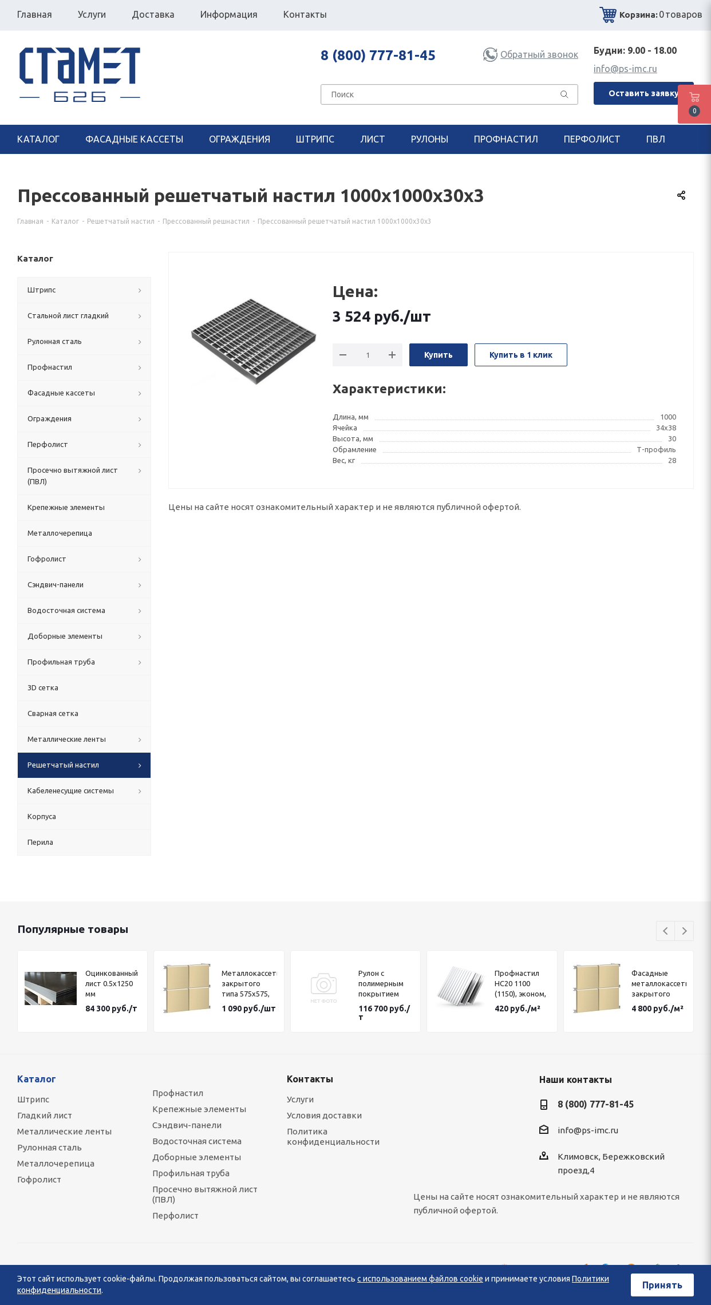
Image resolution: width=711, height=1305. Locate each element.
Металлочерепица (55, 1163)
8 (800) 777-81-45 (378, 55)
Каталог (36, 1079)
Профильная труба (191, 1173)
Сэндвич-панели (187, 1125)
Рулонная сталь (49, 1147)
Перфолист (175, 1215)
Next (684, 932)
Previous (666, 932)
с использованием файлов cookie (420, 1278)
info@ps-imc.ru (625, 69)
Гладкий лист (44, 1115)
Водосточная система (197, 1141)
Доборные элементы (196, 1157)
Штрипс (33, 1099)
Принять (662, 1285)
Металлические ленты (64, 1131)
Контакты (310, 1079)
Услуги (300, 1099)
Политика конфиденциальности (333, 1136)
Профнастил (177, 1093)
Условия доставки (324, 1115)
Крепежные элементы (199, 1109)
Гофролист (39, 1179)
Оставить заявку (644, 93)
